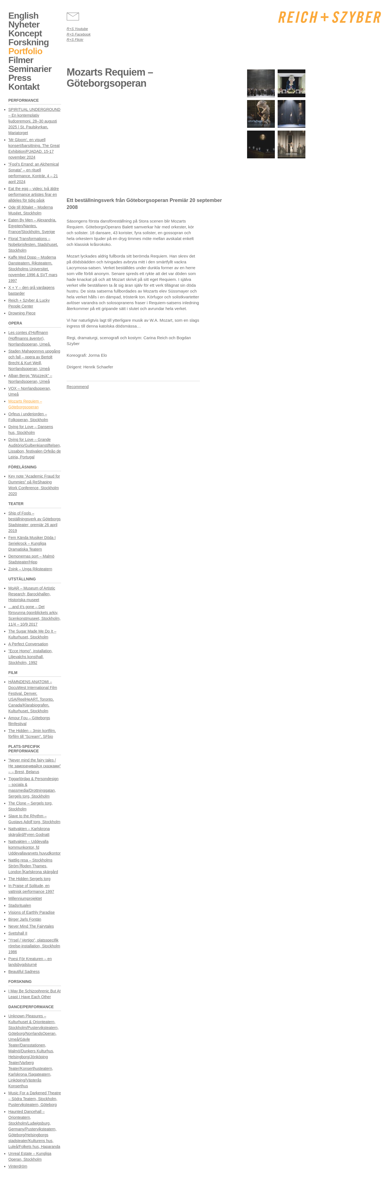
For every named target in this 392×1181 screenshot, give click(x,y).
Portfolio (25, 51)
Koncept (25, 33)
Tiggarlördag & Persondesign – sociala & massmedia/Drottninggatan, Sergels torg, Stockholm (33, 787)
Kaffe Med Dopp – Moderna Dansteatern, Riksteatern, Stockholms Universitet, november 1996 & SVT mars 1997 (32, 269)
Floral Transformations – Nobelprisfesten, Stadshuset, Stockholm (33, 244)
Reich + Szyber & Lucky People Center (29, 303)
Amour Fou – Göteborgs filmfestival (29, 721)
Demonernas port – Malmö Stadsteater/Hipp (31, 559)
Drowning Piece (22, 313)
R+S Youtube (77, 29)
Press (19, 77)
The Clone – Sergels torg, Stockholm (30, 806)
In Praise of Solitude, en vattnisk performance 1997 (31, 888)
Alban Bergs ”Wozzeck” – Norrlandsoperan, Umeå (30, 378)
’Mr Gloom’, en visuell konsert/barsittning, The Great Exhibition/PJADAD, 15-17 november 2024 (34, 148)
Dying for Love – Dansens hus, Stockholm (30, 430)
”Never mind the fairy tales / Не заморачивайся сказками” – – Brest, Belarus (34, 766)
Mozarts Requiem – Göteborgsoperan (25, 404)
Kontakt (23, 86)
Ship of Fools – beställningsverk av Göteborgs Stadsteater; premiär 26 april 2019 (34, 522)
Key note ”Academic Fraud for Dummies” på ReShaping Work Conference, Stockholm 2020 (34, 485)
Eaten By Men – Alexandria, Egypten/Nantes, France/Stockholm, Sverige (32, 226)
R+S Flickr (75, 40)
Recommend (78, 386)
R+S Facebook (79, 34)
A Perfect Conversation (28, 644)
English (23, 15)
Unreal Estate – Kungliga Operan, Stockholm (29, 1156)
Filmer (20, 60)
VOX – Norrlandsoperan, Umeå (29, 391)
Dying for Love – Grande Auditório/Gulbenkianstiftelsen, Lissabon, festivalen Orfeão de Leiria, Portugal (34, 448)
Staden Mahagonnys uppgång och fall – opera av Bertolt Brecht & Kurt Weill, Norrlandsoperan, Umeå (34, 360)
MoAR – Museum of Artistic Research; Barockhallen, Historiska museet (31, 594)
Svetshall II (17, 933)
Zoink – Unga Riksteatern (30, 569)
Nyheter (23, 24)
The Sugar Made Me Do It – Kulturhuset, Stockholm (32, 634)
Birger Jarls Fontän (24, 919)
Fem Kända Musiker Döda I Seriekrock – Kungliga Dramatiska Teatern (32, 543)
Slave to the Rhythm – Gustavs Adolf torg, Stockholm (34, 819)
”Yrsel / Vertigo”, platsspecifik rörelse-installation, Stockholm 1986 (34, 946)
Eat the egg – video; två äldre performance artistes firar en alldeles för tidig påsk (33, 194)
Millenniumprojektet (25, 898)
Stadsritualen (19, 905)
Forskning (28, 42)
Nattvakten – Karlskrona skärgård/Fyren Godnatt (29, 832)
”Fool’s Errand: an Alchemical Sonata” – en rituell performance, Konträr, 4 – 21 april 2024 (33, 173)
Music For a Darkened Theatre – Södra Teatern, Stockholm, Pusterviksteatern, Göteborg (34, 1099)
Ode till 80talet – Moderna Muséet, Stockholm (30, 210)
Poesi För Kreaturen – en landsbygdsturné (30, 962)
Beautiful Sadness (24, 971)
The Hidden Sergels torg (29, 879)
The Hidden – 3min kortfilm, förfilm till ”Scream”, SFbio (32, 733)
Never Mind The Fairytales (31, 926)
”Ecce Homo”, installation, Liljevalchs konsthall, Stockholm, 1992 (30, 657)
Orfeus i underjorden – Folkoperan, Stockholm (28, 417)
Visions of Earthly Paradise (31, 912)
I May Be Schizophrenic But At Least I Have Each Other (34, 994)
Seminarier (29, 68)
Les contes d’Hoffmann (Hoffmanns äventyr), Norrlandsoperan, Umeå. (29, 338)
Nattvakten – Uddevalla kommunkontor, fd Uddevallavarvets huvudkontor (34, 847)
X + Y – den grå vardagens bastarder (31, 290)
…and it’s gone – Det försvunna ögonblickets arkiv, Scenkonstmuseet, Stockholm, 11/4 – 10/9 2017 (34, 615)
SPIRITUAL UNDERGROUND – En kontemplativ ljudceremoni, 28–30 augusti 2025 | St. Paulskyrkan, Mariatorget (34, 121)
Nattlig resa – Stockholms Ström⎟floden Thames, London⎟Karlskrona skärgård (33, 866)
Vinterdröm (17, 1166)
